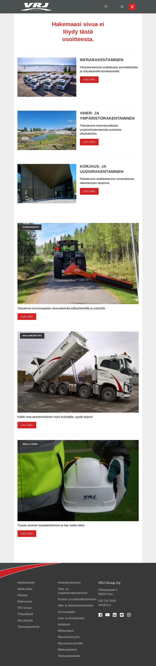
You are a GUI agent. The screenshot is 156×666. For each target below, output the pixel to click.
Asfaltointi (64, 624)
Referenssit (24, 601)
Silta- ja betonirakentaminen (75, 605)
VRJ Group (24, 607)
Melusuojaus (66, 630)
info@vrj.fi (104, 604)
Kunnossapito (66, 611)
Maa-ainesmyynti (68, 636)
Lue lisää (89, 79)
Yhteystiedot (25, 614)
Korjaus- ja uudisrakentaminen (77, 599)
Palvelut (22, 595)
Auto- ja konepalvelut (71, 618)
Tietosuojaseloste (28, 626)
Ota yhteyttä (25, 620)
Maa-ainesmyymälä (70, 643)
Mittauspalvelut (67, 649)
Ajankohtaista (26, 582)
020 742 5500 (107, 600)
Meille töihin (24, 589)
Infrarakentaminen (101, 60)
